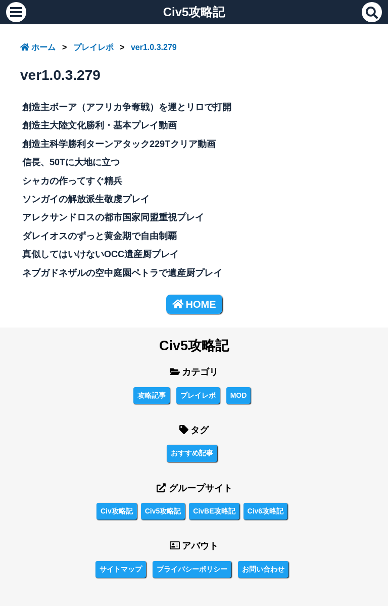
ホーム (38, 47)
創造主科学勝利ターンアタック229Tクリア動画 (119, 144)
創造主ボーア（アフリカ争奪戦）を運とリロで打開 (126, 107)
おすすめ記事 (192, 453)
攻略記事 (151, 395)
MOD (238, 395)
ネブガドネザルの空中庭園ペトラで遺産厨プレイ (122, 273)
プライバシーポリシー (192, 569)
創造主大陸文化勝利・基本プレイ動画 (99, 125)
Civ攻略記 (117, 511)
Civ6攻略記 (266, 511)
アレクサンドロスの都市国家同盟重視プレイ (113, 217)
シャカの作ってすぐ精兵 (72, 181)
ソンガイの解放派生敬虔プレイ (86, 199)
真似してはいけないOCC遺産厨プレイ (100, 254)
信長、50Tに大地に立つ (71, 162)
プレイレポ (93, 47)
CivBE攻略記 (214, 511)
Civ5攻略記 (194, 12)
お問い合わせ (263, 569)
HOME (194, 304)
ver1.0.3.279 (154, 47)
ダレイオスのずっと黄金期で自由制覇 (99, 236)
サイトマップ (121, 569)
